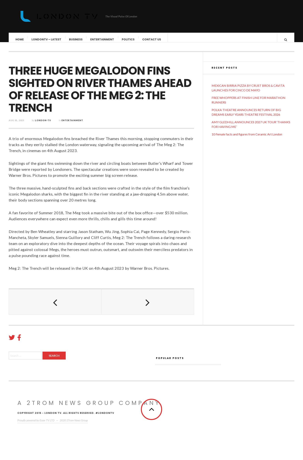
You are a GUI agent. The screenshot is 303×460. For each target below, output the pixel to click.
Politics (128, 39)
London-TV (43, 124)
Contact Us (151, 39)
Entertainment (102, 39)
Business (76, 39)
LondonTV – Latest (46, 39)
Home (20, 39)
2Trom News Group (77, 424)
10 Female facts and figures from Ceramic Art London (247, 138)
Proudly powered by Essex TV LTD (35, 424)
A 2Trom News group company (89, 407)
